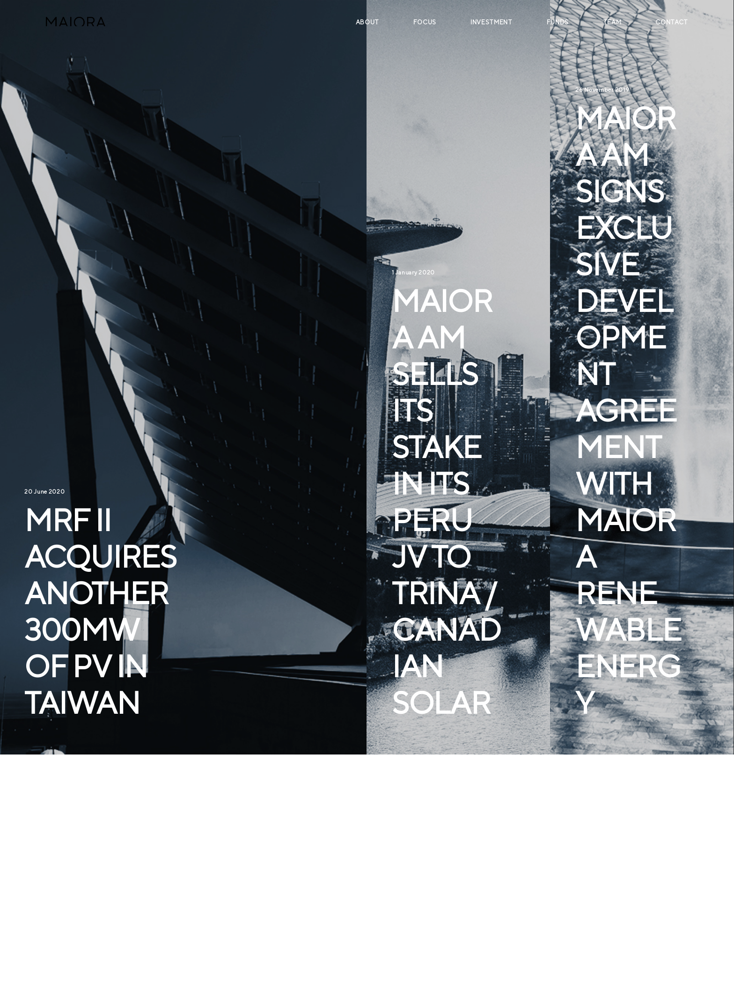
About (367, 22)
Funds (558, 22)
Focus (424, 22)
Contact (671, 22)
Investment (491, 22)
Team (612, 22)
